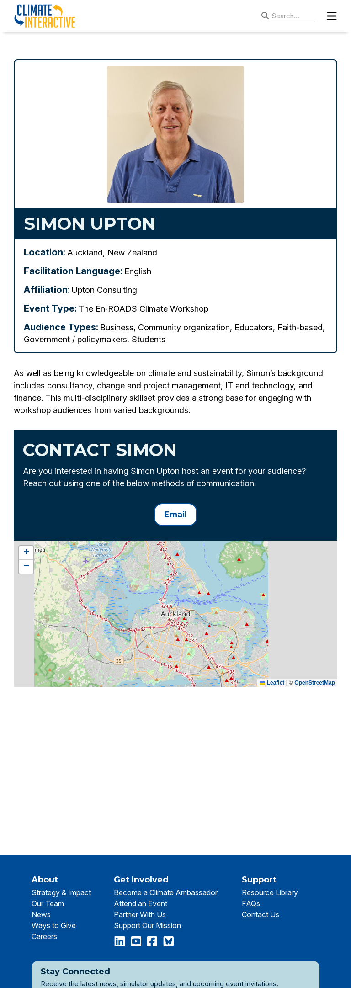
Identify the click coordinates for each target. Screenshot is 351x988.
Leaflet (272, 683)
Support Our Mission (147, 925)
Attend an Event (140, 903)
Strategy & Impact (61, 892)
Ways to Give (54, 925)
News (41, 914)
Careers (44, 936)
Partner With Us (140, 914)
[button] (26, 553)
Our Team (48, 903)
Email (175, 514)
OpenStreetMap (314, 683)
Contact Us (260, 914)
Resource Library (270, 892)
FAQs (251, 903)
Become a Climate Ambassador (166, 892)
